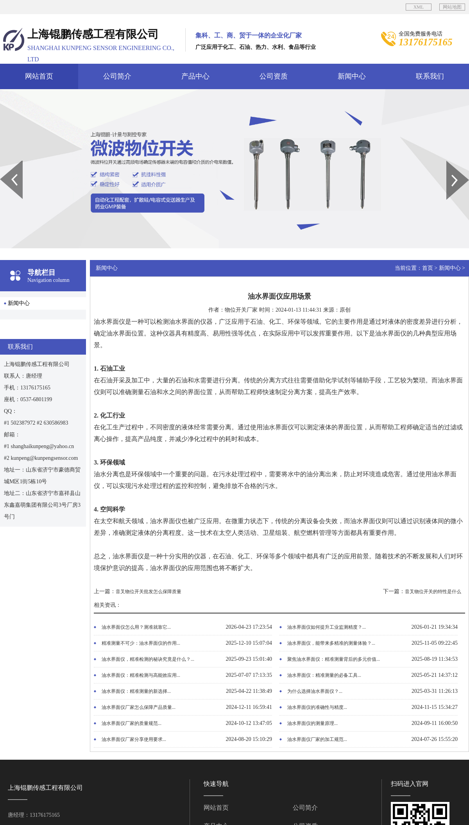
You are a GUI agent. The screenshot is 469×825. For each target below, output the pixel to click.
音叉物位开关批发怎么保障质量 (148, 591)
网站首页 (39, 76)
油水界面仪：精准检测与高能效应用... (141, 675)
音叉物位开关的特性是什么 (433, 591)
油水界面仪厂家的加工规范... (317, 739)
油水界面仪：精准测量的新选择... (136, 691)
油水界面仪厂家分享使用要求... (134, 739)
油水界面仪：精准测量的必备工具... (324, 675)
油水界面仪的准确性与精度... (317, 707)
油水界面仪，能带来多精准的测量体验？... (331, 643)
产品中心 (195, 76)
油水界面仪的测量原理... (312, 723)
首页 (427, 268)
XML (419, 7)
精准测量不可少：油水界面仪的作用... (141, 643)
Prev (4, 163)
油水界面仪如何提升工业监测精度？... (326, 627)
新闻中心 (352, 76)
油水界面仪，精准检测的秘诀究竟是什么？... (148, 659)
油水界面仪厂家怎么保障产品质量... (138, 707)
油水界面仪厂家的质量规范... (131, 723)
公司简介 (117, 76)
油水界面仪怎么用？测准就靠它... (136, 627)
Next (450, 163)
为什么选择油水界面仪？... (314, 691)
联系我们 (430, 76)
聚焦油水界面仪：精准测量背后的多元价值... (333, 659)
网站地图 (452, 7)
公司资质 (274, 76)
